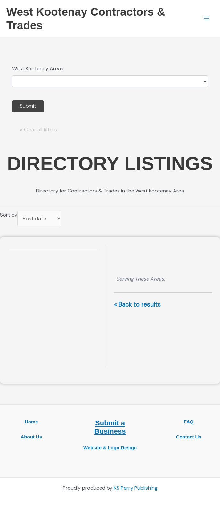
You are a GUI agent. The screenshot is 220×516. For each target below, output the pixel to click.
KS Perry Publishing (136, 488)
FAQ (189, 421)
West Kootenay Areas (37, 68)
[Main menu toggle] (207, 19)
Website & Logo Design (110, 447)
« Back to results (137, 304)
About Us (31, 436)
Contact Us (188, 436)
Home (31, 421)
